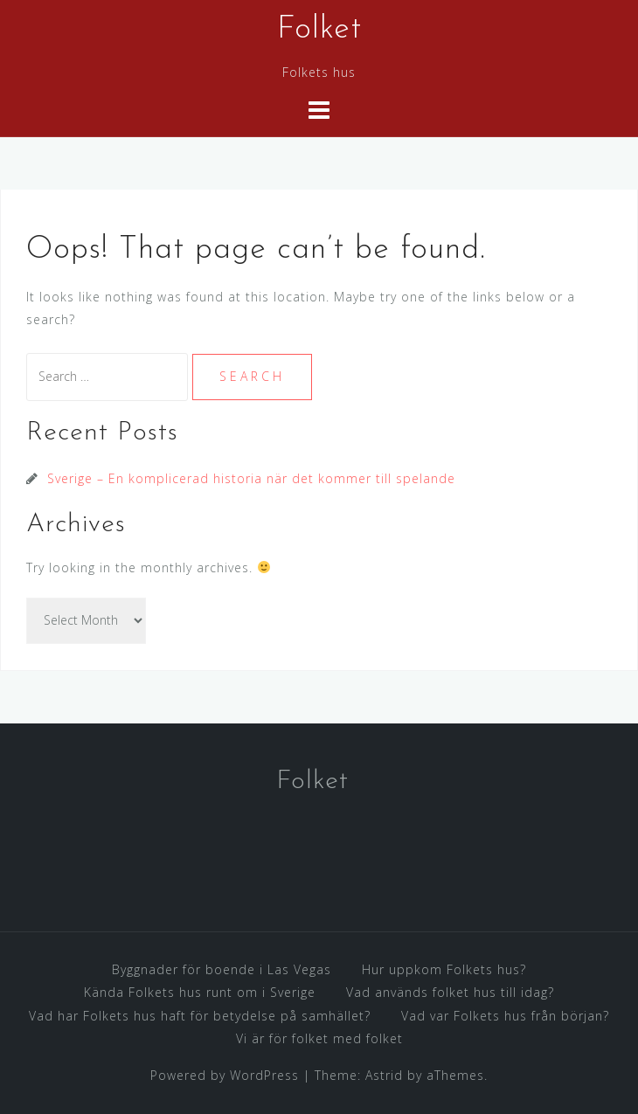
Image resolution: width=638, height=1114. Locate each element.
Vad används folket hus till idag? (450, 992)
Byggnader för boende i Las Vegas (221, 969)
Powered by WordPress (224, 1075)
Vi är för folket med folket (319, 1038)
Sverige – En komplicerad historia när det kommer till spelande (251, 478)
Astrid (384, 1075)
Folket (319, 29)
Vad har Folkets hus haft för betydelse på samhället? (200, 1015)
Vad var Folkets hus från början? (505, 1015)
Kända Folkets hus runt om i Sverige (200, 992)
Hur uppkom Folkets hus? (444, 969)
